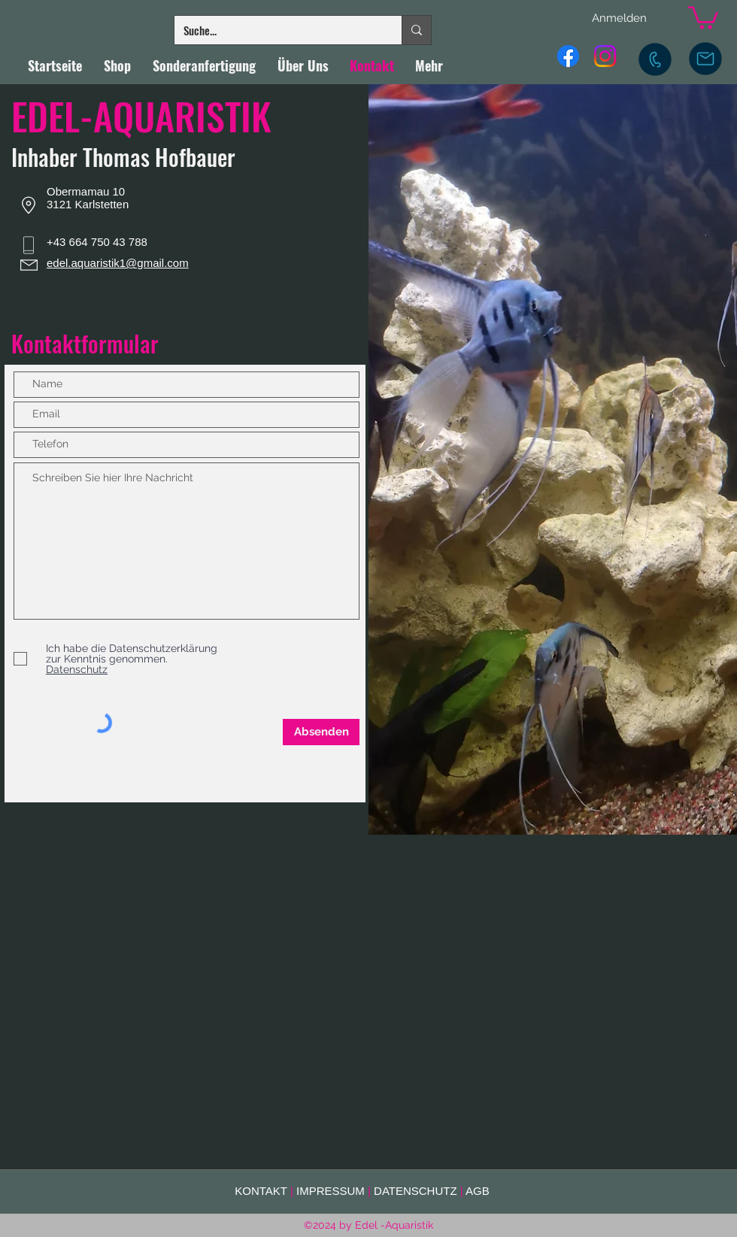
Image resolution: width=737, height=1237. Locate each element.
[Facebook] (568, 56)
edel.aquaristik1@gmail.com (118, 262)
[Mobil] (655, 59)
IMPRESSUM (330, 1190)
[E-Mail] (705, 59)
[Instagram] (605, 56)
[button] (703, 16)
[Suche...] (276, 30)
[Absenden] (321, 732)
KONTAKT (261, 1190)
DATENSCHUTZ (415, 1190)
